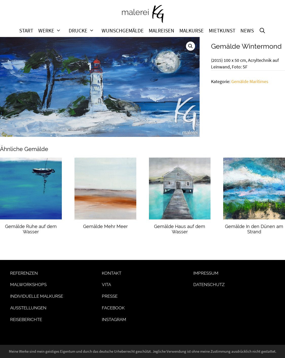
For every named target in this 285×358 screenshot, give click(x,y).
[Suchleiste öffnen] (262, 30)
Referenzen (24, 273)
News (247, 30)
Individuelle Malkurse (36, 296)
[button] (190, 46)
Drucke (84, 30)
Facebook (113, 307)
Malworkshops (28, 284)
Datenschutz (209, 284)
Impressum (205, 273)
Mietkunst (222, 30)
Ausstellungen (28, 307)
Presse (110, 296)
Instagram (114, 319)
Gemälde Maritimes (249, 81)
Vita (106, 284)
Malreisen (161, 30)
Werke (52, 30)
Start (26, 30)
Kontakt (111, 273)
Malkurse (191, 30)
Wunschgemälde (123, 30)
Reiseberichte (26, 319)
